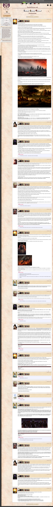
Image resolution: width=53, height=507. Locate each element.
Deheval (5, 30)
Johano (2, 33)
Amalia (4, 29)
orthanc (4, 35)
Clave (6, 20)
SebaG (2, 36)
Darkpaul (3, 30)
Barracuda (6, 29)
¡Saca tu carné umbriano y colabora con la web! (7, 13)
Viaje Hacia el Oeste (32, 13)
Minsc (10, 34)
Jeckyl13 (8, 32)
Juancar (4, 33)
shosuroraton (5, 36)
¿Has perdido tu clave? (7, 23)
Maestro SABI (6, 34)
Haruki (4, 32)
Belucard (8, 29)
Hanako (2, 32)
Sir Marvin (8, 36)
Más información (28, 2)
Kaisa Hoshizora (7, 33)
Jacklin (6, 32)
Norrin (2, 35)
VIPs (37, 10)
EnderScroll (3, 31)
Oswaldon (6, 35)
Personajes (32, 10)
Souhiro (9, 36)
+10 (36, 504)
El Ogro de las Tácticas (8, 30)
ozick (8, 35)
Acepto (24, 2)
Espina (5, 31)
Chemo (2, 29)
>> (37, 504)
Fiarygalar (7, 31)
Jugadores (26, 10)
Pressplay (10, 35)
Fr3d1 (9, 31)
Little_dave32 (3, 34)
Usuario (7, 18)
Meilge (8, 34)
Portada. (6, 5)
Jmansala (10, 32)
